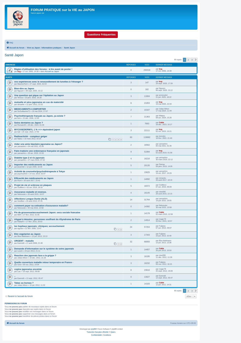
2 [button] (188, 59)
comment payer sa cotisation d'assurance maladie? (41, 205)
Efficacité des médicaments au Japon (34, 178)
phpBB (93, 329)
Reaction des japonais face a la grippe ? (35, 255)
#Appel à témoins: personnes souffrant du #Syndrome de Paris (47, 219)
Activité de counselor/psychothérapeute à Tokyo (39, 171)
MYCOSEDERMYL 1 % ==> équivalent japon (37, 129)
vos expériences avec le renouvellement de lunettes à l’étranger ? (48, 81)
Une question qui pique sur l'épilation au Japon (39, 95)
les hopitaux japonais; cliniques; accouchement (39, 226)
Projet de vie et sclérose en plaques (33, 185)
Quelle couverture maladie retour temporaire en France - (43, 262)
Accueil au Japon (52, 71)
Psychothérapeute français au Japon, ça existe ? (39, 116)
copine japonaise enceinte (28, 269)
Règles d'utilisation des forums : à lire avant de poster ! (43, 69)
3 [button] (192, 59)
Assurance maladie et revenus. (30, 192)
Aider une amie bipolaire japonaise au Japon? (38, 144)
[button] (195, 60)
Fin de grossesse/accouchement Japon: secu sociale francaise (47, 212)
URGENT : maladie (24, 241)
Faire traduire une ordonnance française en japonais (41, 151)
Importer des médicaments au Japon (33, 164)
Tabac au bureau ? (24, 283)
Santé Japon (14, 55)
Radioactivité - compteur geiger (30, 136)
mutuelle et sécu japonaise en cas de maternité (39, 102)
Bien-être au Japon (24, 88)
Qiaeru (112, 332)
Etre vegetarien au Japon (27, 234)
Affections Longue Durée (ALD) (30, 199)
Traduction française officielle (97, 332)
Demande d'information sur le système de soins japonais (44, 248)
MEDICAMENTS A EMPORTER (30, 109)
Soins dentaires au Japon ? (28, 122)
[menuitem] (9, 43)
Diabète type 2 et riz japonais (29, 157)
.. (14, 276)
